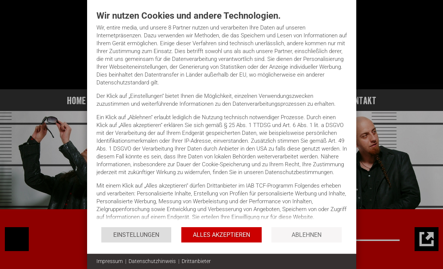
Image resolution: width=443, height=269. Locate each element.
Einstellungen (136, 234)
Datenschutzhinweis (152, 261)
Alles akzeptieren (221, 234)
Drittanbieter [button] (196, 261)
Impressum (109, 261)
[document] (221, 118)
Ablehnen (307, 234)
